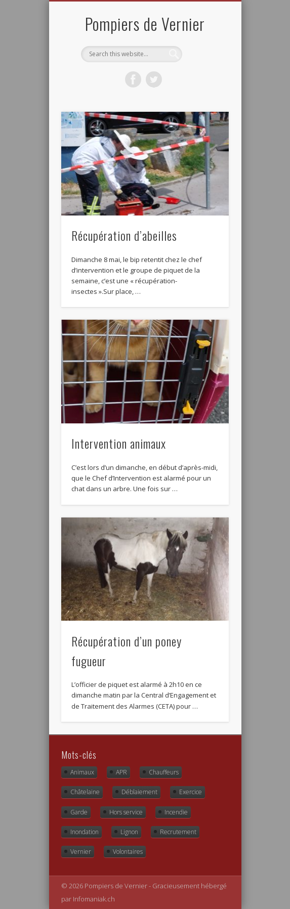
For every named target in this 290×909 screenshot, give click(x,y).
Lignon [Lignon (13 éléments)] (129, 832)
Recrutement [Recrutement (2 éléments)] (178, 832)
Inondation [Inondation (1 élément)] (84, 832)
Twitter (154, 79)
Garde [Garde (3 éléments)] (79, 812)
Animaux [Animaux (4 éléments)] (82, 772)
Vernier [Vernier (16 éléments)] (80, 851)
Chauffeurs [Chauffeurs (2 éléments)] (164, 772)
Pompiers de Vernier (145, 23)
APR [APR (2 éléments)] (121, 772)
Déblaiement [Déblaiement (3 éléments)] (139, 792)
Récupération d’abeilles (124, 235)
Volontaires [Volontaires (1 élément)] (128, 851)
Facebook (133, 79)
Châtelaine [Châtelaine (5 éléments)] (85, 792)
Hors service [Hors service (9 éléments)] (126, 812)
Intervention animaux (118, 443)
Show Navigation (204, 90)
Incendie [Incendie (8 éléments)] (176, 812)
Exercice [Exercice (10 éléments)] (190, 792)
